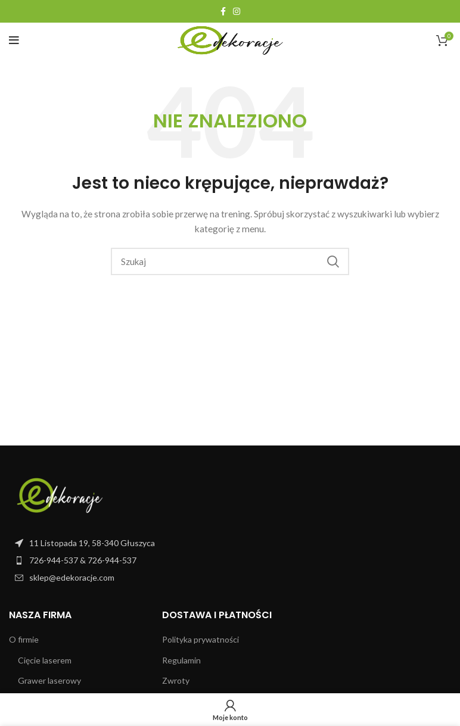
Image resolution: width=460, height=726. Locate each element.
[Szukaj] (230, 261)
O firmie (24, 639)
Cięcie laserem (45, 660)
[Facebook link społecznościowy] (223, 11)
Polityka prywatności (200, 639)
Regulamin (181, 660)
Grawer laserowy (49, 680)
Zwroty (175, 680)
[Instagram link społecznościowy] (236, 11)
